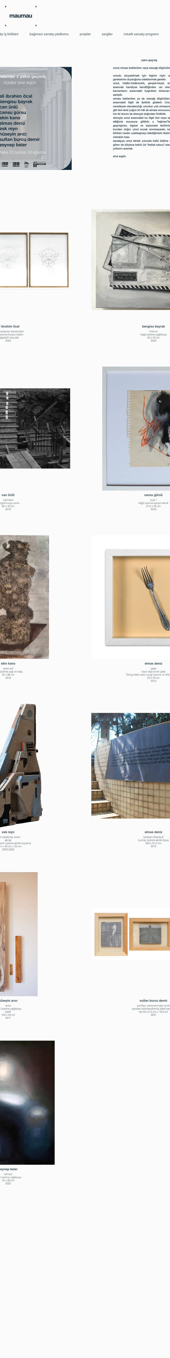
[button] (52, 34)
